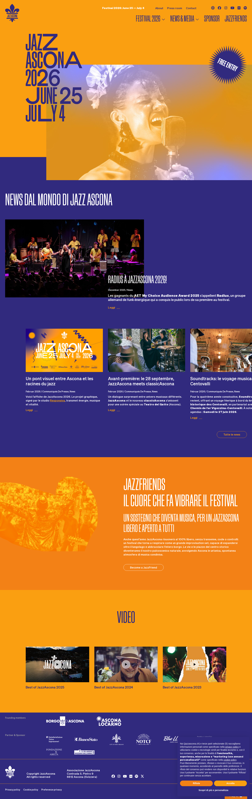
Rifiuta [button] (196, 783)
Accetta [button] (230, 783)
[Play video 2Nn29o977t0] (194, 664)
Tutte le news (231, 434)
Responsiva (57, 400)
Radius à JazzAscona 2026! (137, 279)
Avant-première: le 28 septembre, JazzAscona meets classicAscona (141, 381)
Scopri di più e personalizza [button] (213, 790)
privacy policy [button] (232, 747)
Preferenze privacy (51, 789)
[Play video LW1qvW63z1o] (126, 664)
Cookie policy (30, 789)
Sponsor (212, 18)
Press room (174, 8)
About (159, 8)
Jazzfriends (236, 18)
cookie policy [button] (230, 760)
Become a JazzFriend (143, 567)
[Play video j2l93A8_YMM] (57, 664)
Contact (191, 8)
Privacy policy (12, 789)
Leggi (111, 307)
